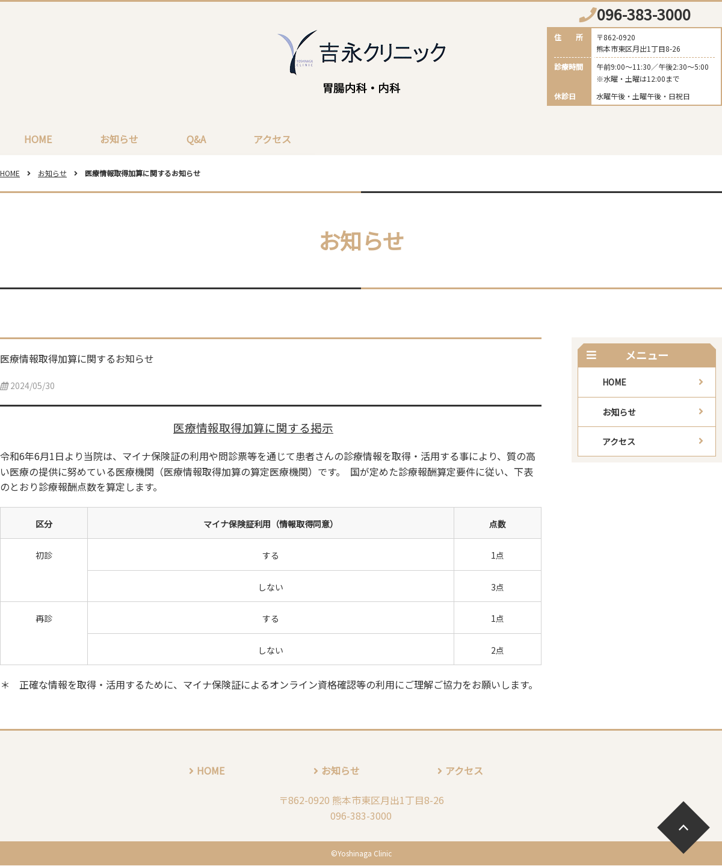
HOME (38, 139)
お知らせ (119, 139)
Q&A (196, 139)
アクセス (273, 139)
